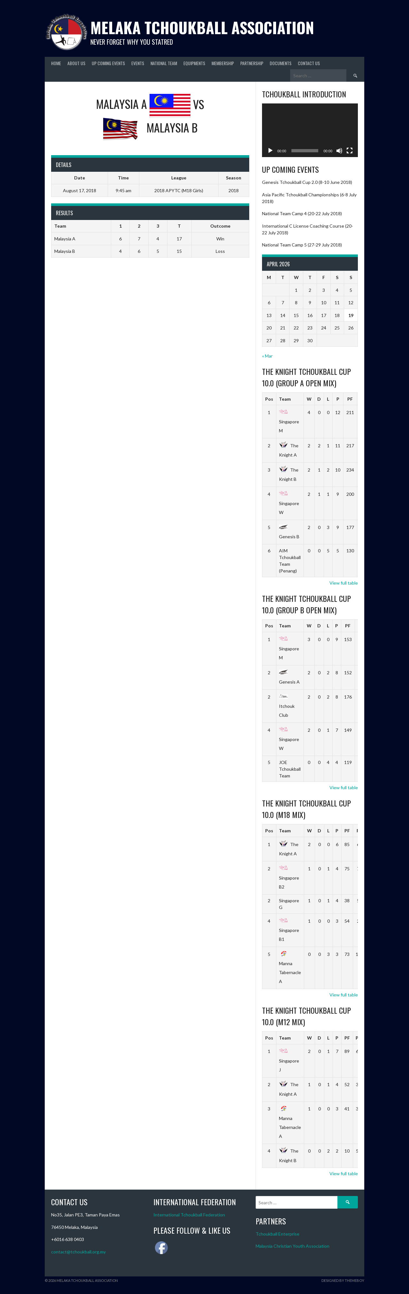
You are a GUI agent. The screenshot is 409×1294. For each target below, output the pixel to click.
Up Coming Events (108, 63)
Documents (280, 63)
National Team (163, 63)
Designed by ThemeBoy (342, 1280)
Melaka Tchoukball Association (202, 27)
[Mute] (339, 151)
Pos (269, 399)
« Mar (267, 356)
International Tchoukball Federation (189, 1214)
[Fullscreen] (349, 151)
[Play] (270, 151)
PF (350, 399)
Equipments (194, 63)
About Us (76, 63)
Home (56, 63)
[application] (310, 130)
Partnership (251, 63)
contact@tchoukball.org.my (78, 1251)
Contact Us (309, 63)
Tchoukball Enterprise (277, 1234)
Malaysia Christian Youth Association (292, 1246)
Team (285, 399)
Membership (223, 63)
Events (137, 63)
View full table (343, 583)
